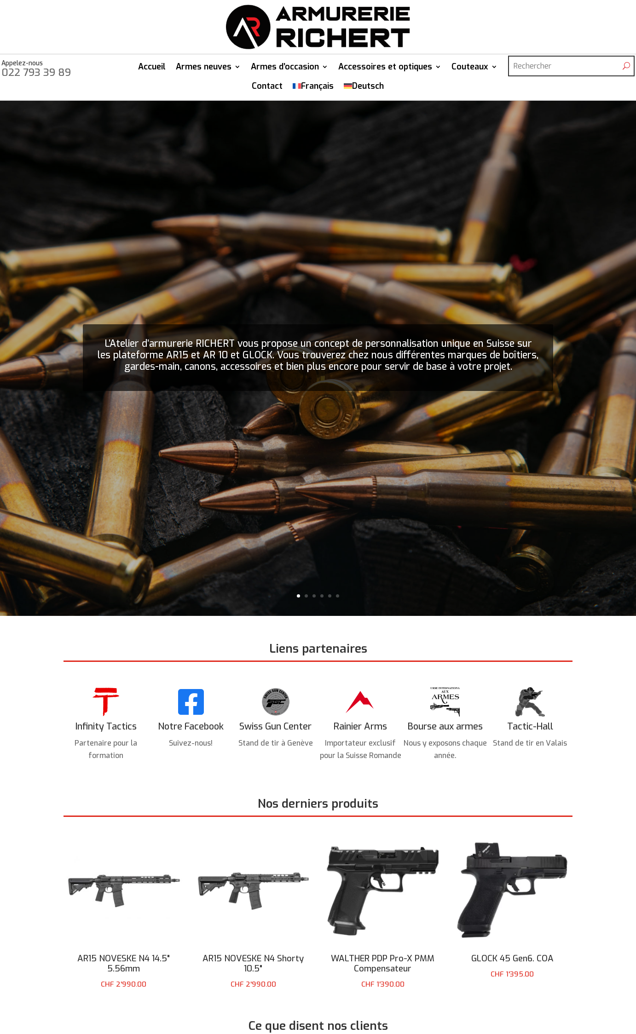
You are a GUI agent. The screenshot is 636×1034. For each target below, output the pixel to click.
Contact (267, 88)
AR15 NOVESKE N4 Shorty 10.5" (253, 967)
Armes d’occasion (285, 68)
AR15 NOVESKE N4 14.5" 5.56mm (124, 967)
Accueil (152, 68)
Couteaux (469, 68)
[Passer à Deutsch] (364, 91)
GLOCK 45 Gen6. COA (512, 961)
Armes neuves (203, 68)
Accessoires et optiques (385, 68)
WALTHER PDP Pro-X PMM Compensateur (382, 967)
